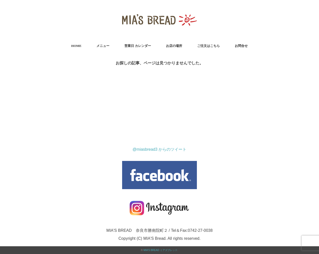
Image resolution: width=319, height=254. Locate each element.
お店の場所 (174, 46)
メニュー (102, 46)
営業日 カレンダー (137, 46)
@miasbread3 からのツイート (159, 149)
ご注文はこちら (208, 46)
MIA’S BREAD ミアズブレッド (160, 250)
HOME (76, 46)
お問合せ (241, 46)
